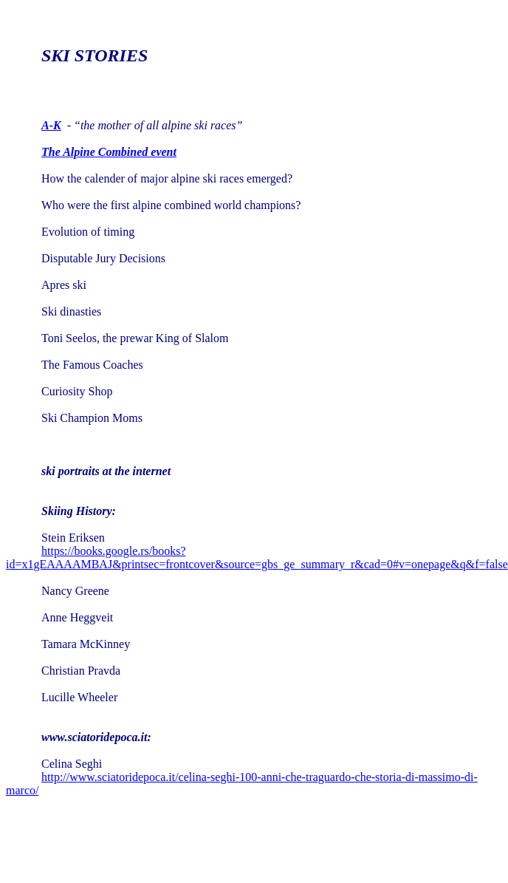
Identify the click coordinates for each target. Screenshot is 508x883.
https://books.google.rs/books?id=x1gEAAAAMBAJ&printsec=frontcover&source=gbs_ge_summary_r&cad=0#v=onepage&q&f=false (257, 557)
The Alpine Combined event (108, 152)
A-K (51, 125)
